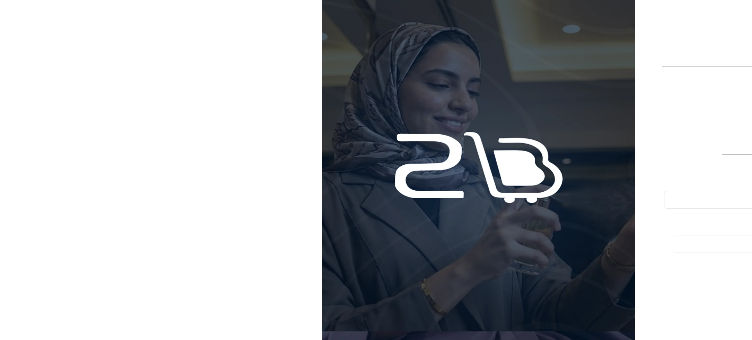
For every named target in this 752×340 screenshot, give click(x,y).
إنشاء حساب (497, 145)
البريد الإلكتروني (702, 177)
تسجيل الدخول (649, 145)
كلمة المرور (714, 221)
